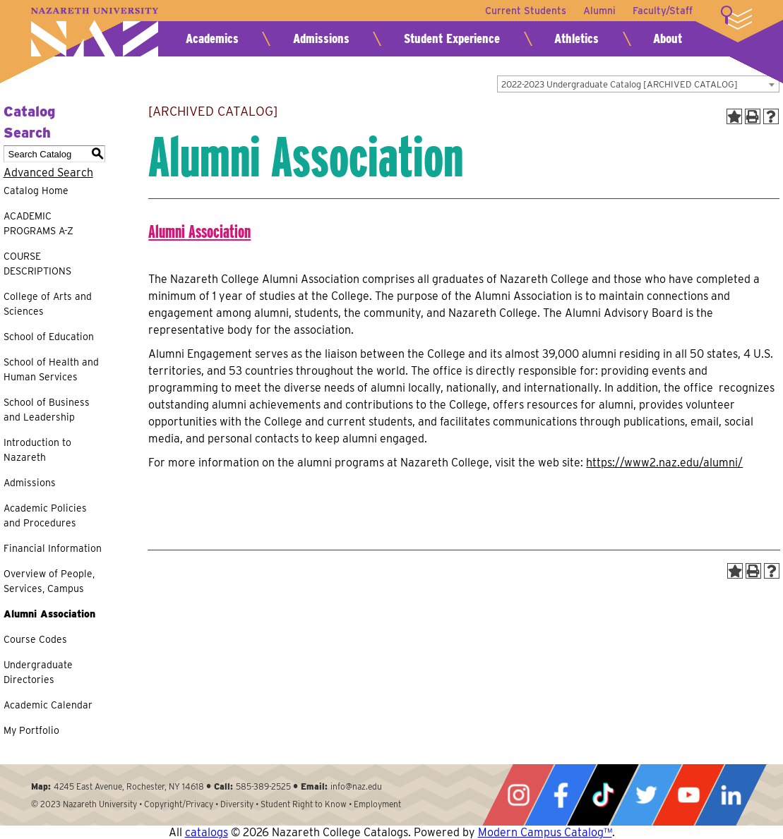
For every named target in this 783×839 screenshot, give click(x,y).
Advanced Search (48, 172)
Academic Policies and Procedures (45, 515)
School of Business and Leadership (47, 410)
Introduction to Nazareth (37, 450)
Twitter (646, 795)
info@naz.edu (356, 786)
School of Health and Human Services (51, 369)
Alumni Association (49, 614)
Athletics (576, 38)
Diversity (236, 804)
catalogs (206, 832)
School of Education (49, 336)
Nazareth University (94, 32)
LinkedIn (730, 795)
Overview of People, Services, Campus (49, 581)
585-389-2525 (263, 786)
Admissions (321, 38)
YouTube (688, 795)
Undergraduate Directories (38, 672)
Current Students (525, 10)
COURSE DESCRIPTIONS (37, 264)
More (736, 18)
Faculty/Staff (663, 10)
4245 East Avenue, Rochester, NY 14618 (129, 786)
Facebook (560, 795)
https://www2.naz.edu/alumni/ (664, 462)
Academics (212, 38)
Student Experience (452, 38)
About (667, 38)
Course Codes (35, 639)
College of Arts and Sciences (48, 304)
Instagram (518, 795)
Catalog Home (36, 190)
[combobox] (638, 84)
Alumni (599, 10)
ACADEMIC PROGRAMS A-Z (38, 223)
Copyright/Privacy (178, 804)
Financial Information (53, 548)
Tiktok (603, 795)
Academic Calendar (48, 705)
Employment (377, 804)
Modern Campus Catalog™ (545, 832)
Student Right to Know (304, 804)
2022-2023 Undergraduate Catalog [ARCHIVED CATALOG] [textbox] (619, 84)
